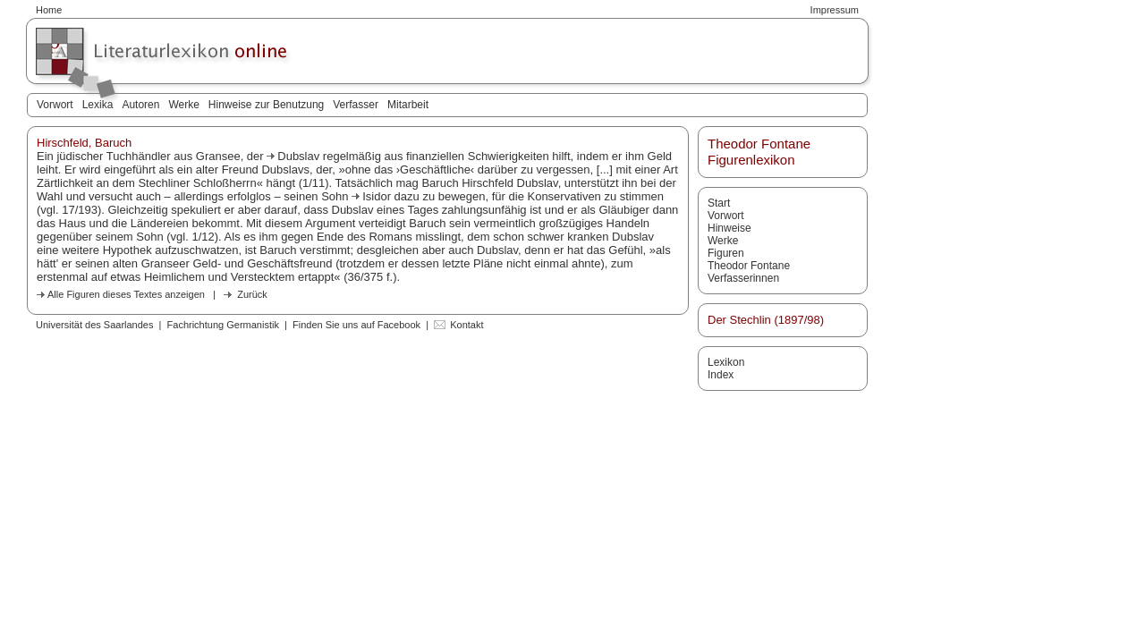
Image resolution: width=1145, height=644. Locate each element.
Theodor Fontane (749, 265)
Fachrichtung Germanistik (223, 324)
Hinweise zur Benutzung (266, 104)
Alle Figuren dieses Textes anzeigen (126, 294)
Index (721, 375)
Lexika (98, 104)
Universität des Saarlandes (94, 324)
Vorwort (55, 104)
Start (719, 203)
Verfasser (355, 104)
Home (49, 9)
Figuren (726, 253)
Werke (183, 104)
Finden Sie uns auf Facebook (356, 324)
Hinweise (729, 228)
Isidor (376, 196)
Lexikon (726, 362)
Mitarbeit (407, 104)
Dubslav (298, 156)
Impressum (834, 9)
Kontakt (466, 324)
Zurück (252, 294)
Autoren (140, 104)
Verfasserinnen (743, 278)
